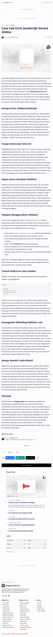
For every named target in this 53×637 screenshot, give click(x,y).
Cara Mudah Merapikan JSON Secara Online (21, 519)
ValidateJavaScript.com (32, 220)
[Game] (11, 522)
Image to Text (23, 605)
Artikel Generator (24, 609)
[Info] (4, 452)
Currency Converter (25, 619)
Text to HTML (6, 607)
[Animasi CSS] (12, 500)
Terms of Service (41, 611)
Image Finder (23, 623)
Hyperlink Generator (8, 613)
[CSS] (37, 544)
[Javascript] (10, 452)
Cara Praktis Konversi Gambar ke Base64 (20, 531)
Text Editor (5, 623)
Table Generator (7, 621)
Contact (39, 603)
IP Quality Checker (24, 617)
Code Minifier (6, 609)
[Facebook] (6, 595)
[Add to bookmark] (45, 476)
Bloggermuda (8, 2)
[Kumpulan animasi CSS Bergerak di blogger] (26, 486)
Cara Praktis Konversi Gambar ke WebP (20, 513)
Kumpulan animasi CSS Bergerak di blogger (21, 502)
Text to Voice (23, 613)
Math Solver (23, 615)
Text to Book (23, 629)
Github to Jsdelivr (7, 619)
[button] (2, 2)
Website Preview (7, 625)
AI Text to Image (24, 625)
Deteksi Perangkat (24, 603)
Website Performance (8, 615)
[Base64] (11, 528)
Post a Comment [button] (26, 465)
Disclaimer (40, 607)
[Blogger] (18, 500)
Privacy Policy (40, 609)
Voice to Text (23, 607)
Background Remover (25, 627)
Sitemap (39, 605)
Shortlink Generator (25, 611)
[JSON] (13, 516)
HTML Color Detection (8, 627)
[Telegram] (3, 595)
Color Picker (6, 603)
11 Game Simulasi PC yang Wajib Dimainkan (21, 525)
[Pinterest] (8, 595)
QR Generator (23, 621)
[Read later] (45, 37)
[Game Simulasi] (17, 522)
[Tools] (17, 452)
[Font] (16, 547)
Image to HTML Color (8, 617)
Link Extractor (6, 611)
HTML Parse (6, 605)
